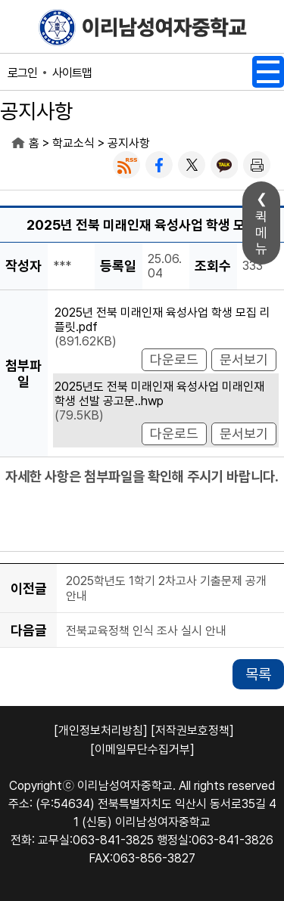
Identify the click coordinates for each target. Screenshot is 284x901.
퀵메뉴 (261, 232)
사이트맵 (72, 73)
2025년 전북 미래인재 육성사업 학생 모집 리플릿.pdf (162, 319)
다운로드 (174, 359)
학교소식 (73, 143)
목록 (258, 674)
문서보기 (244, 359)
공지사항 (129, 143)
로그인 (22, 73)
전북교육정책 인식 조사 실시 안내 (146, 631)
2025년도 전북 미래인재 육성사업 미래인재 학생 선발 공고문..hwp (159, 393)
